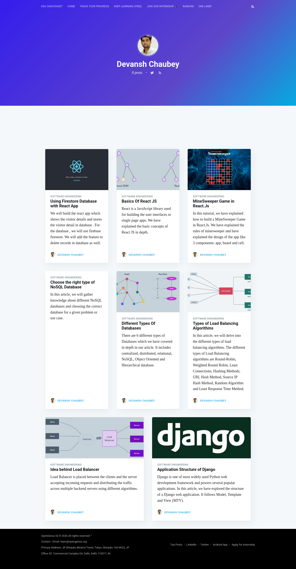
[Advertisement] (148, 134)
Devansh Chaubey (70, 254)
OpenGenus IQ (49, 535)
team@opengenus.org (73, 541)
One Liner (205, 6)
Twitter (204, 544)
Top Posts (176, 544)
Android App (220, 544)
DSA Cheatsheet (52, 6)
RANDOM (188, 6)
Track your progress (94, 6)
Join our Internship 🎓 (162, 6)
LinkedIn (191, 544)
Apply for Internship (243, 544)
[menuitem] (52, 6)
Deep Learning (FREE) (128, 6)
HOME (71, 6)
